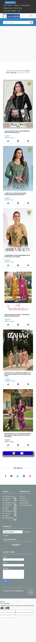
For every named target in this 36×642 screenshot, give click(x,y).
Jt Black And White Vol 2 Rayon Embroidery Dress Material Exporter (17, 131)
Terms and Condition (9, 11)
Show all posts (23, 73)
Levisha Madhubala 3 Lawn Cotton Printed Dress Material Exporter (17, 315)
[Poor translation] (7, 608)
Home (5, 5)
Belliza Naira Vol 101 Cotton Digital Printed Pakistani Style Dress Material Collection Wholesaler (17, 435)
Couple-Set (8, 505)
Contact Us (16, 5)
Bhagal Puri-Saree (10, 503)
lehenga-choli (9, 518)
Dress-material (6, 508)
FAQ (18, 11)
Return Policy (18, 8)
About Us (22, 496)
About (10, 5)
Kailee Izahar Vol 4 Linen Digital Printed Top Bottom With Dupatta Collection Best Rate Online (17, 374)
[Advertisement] (18, 44)
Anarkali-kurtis (9, 496)
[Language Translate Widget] (13, 531)
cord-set (7, 513)
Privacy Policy (25, 5)
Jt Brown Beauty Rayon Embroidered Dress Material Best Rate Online (17, 256)
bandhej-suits (9, 511)
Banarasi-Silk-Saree (7, 499)
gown (7, 515)
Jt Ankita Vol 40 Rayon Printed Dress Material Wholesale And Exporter (15, 193)
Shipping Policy (7, 8)
